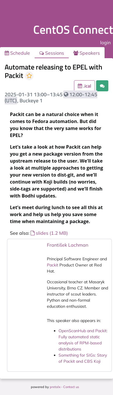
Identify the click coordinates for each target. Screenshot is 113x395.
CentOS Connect (73, 29)
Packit (52, 265)
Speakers (86, 53)
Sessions (51, 53)
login (105, 42)
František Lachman (67, 245)
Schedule (17, 53)
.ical (84, 85)
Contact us (71, 387)
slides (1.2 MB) (49, 233)
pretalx (55, 387)
